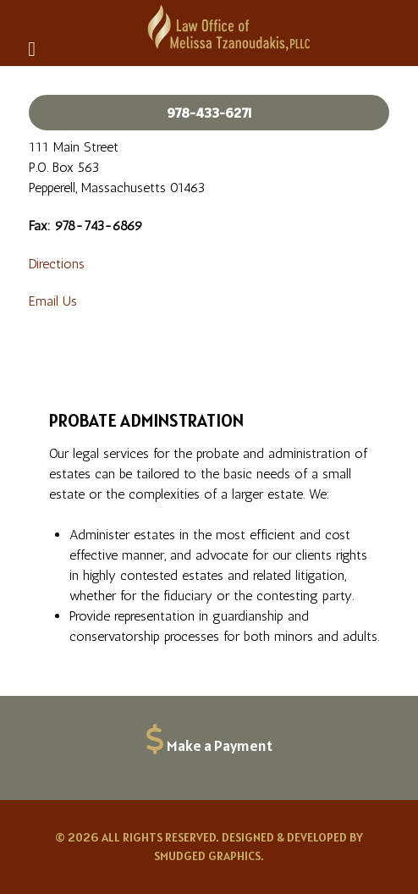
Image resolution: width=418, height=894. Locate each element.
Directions (57, 264)
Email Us (53, 301)
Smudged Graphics (207, 856)
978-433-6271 (209, 112)
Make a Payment (219, 745)
